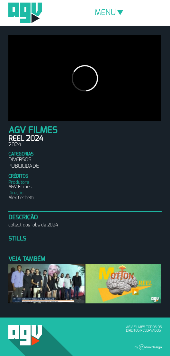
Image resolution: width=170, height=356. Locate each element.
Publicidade (23, 166)
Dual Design (148, 347)
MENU (109, 13)
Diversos (19, 159)
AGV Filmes (25, 13)
